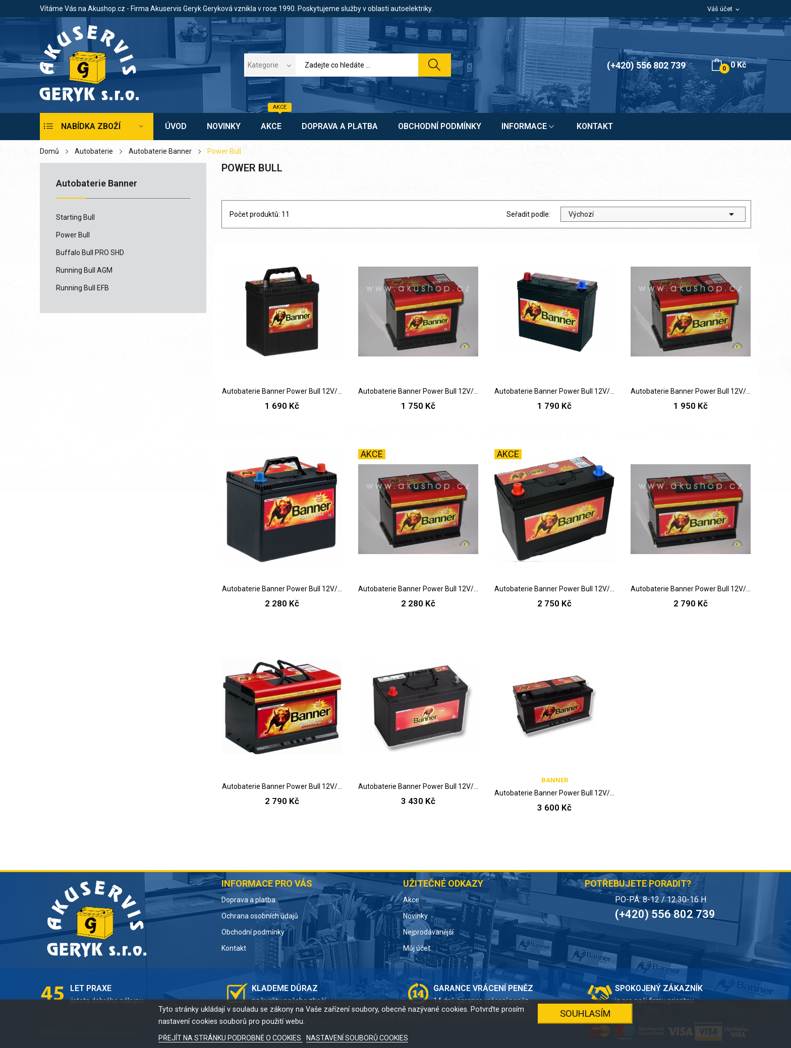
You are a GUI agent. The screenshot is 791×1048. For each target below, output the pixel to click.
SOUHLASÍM (585, 1013)
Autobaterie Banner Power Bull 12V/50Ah (691, 391)
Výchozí (653, 214)
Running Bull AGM (84, 270)
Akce (411, 900)
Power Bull (73, 235)
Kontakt (233, 948)
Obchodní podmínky (253, 932)
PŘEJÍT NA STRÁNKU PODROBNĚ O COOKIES (230, 1038)
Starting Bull (75, 217)
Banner (554, 780)
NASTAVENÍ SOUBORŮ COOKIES (357, 1038)
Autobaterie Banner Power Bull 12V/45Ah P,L (554, 391)
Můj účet (416, 948)
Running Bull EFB (82, 288)
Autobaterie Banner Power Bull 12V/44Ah (418, 391)
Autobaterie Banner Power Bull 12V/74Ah (282, 786)
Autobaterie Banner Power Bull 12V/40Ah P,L (282, 391)
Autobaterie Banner (96, 184)
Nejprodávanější (428, 932)
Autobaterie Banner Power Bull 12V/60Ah (282, 589)
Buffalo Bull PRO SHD (90, 253)
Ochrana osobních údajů (259, 916)
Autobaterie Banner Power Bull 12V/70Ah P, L (554, 589)
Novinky (415, 916)
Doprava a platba (248, 900)
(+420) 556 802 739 (646, 65)
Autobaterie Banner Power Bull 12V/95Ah (418, 786)
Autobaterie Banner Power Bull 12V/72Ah (691, 589)
